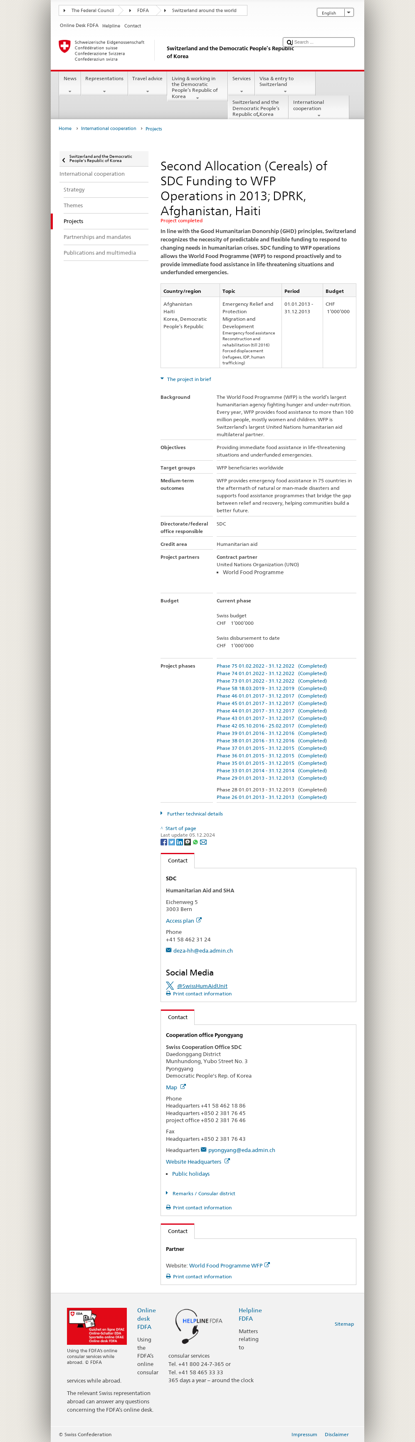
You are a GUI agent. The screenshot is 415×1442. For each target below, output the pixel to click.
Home (65, 128)
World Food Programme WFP (229, 1265)
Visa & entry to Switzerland (285, 85)
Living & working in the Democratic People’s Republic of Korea (197, 88)
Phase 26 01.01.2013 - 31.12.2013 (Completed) (272, 797)
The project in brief (188, 379)
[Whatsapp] (196, 841)
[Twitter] (172, 841)
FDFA (143, 10)
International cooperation (319, 109)
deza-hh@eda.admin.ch (203, 950)
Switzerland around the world (204, 10)
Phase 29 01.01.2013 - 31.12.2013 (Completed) (272, 778)
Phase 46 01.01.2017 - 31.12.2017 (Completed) (272, 695)
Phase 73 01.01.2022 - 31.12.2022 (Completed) (272, 680)
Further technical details (194, 814)
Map (176, 1087)
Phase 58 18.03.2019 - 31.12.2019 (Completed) (272, 688)
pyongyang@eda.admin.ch (241, 1150)
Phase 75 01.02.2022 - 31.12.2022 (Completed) (272, 665)
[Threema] (188, 841)
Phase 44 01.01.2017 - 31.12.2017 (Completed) (272, 710)
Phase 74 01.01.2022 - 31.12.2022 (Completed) (272, 673)
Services (241, 85)
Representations (105, 85)
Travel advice (147, 85)
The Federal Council (93, 10)
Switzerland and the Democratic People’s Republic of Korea (258, 109)
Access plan (184, 920)
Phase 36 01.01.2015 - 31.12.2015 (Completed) (272, 755)
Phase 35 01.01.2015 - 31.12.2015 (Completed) (272, 763)
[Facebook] (164, 841)
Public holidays (191, 1173)
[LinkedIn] (180, 841)
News (69, 85)
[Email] (203, 841)
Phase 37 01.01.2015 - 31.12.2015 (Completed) (272, 748)
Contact (174, 860)
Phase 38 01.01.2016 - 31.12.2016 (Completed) (272, 740)
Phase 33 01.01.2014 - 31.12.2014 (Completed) (272, 770)
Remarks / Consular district (203, 1193)
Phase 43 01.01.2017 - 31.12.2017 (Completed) (272, 718)
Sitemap (344, 1324)
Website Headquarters (198, 1161)
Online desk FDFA (146, 1318)
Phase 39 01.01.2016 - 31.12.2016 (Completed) (272, 733)
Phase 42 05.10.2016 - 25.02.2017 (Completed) (272, 725)
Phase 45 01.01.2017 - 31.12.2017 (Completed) (272, 703)
